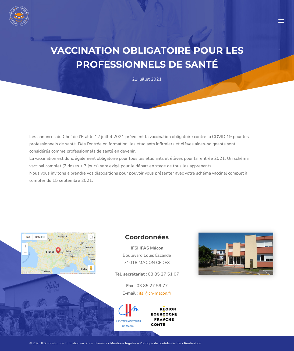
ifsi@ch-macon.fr (148, 293)
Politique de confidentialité (160, 343)
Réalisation (192, 343)
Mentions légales (123, 343)
